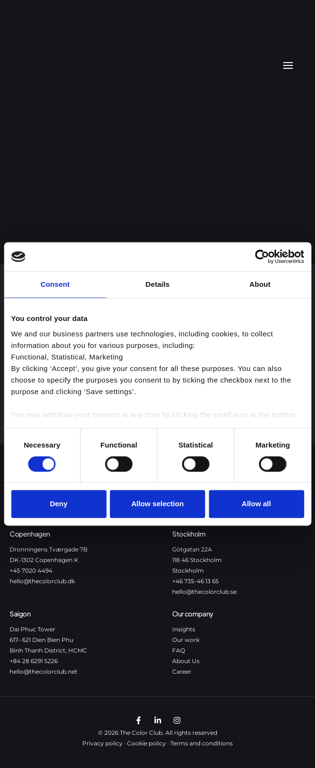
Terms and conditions (201, 743)
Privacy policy (102, 743)
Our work (186, 639)
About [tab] (260, 284)
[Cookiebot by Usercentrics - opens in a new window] (262, 256)
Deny (59, 504)
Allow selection (157, 504)
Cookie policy (146, 743)
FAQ (178, 650)
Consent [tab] (55, 284)
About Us (186, 661)
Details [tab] (158, 284)
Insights (183, 629)
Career (181, 671)
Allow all (256, 504)
